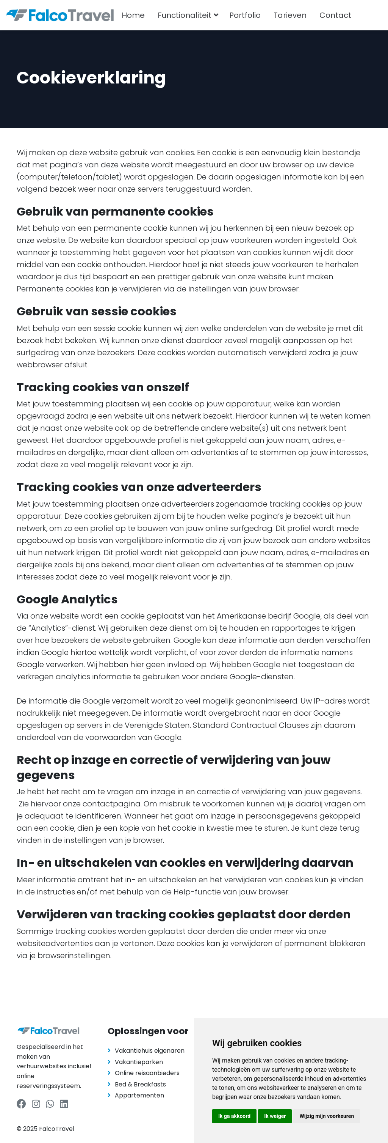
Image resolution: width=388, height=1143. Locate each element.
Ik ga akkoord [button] (234, 1116)
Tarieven (290, 15)
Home (133, 15)
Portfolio (245, 15)
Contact (335, 15)
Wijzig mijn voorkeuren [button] (326, 1116)
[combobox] (372, 15)
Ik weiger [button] (275, 1116)
